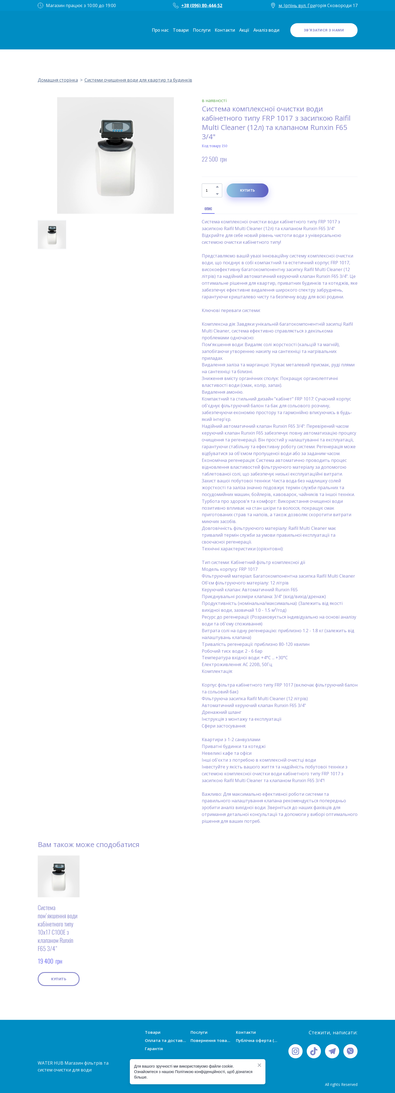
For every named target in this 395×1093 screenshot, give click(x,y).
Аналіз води (266, 30)
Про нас (160, 30)
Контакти (225, 30)
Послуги (201, 30)
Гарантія (154, 1048)
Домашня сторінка (58, 80)
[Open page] (54, 30)
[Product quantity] (210, 190)
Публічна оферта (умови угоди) (256, 1040)
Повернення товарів (211, 1040)
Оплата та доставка (165, 1040)
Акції (244, 30)
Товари (181, 30)
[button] (324, 30)
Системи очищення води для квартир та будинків (138, 80)
